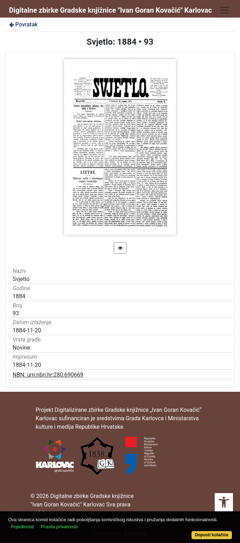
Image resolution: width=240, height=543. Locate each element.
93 (16, 313)
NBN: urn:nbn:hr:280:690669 (48, 374)
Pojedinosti (22, 526)
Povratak (23, 24)
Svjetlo (21, 279)
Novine (21, 347)
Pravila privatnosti (59, 526)
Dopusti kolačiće (211, 534)
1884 (19, 296)
